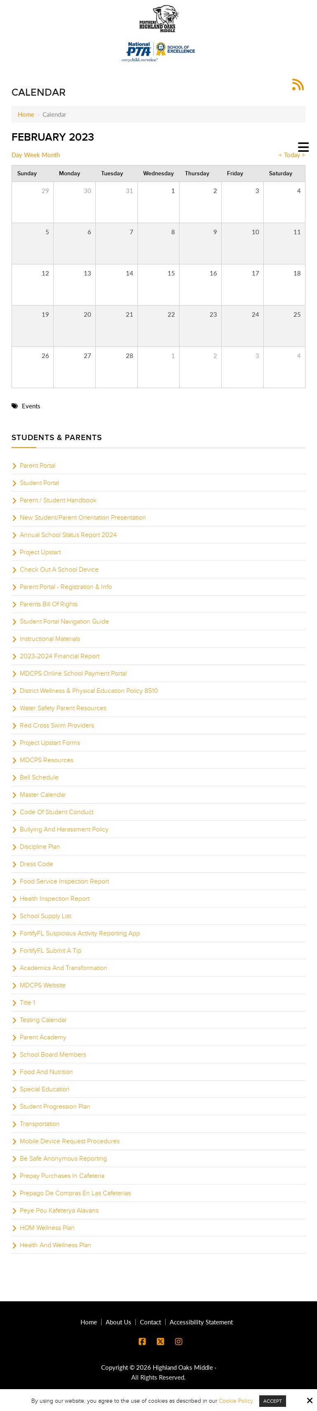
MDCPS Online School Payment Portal (73, 673)
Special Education (45, 1089)
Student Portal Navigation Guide (64, 621)
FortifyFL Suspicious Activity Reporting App (80, 933)
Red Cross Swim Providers (57, 725)
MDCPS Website (43, 985)
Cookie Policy (236, 1401)
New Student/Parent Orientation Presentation (83, 517)
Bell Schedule (39, 777)
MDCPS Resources (46, 760)
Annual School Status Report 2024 (68, 535)
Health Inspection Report (55, 898)
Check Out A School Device (59, 569)
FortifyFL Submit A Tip (50, 950)
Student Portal (39, 483)
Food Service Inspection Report (64, 881)
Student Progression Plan (55, 1106)
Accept (272, 1401)
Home (26, 114)
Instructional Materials (50, 639)
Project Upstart (40, 552)
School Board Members (53, 1054)
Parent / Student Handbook (58, 500)
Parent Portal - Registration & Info (66, 587)
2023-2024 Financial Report (59, 656)
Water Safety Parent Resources (63, 708)
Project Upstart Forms (50, 743)
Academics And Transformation (63, 968)
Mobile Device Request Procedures (70, 1141)
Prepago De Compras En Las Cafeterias (75, 1193)
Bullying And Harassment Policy (64, 829)
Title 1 (27, 1002)
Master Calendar (43, 795)
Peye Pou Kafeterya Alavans (59, 1210)
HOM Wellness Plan (47, 1228)
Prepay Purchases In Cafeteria (62, 1176)
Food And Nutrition (46, 1072)
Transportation (40, 1124)
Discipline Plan (40, 846)
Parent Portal (37, 465)
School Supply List (45, 916)
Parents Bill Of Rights (49, 604)
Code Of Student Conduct (56, 812)
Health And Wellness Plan (55, 1245)
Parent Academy (43, 1037)
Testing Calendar (43, 1020)
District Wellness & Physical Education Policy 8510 (89, 691)
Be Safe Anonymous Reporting (63, 1158)
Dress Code (36, 864)
